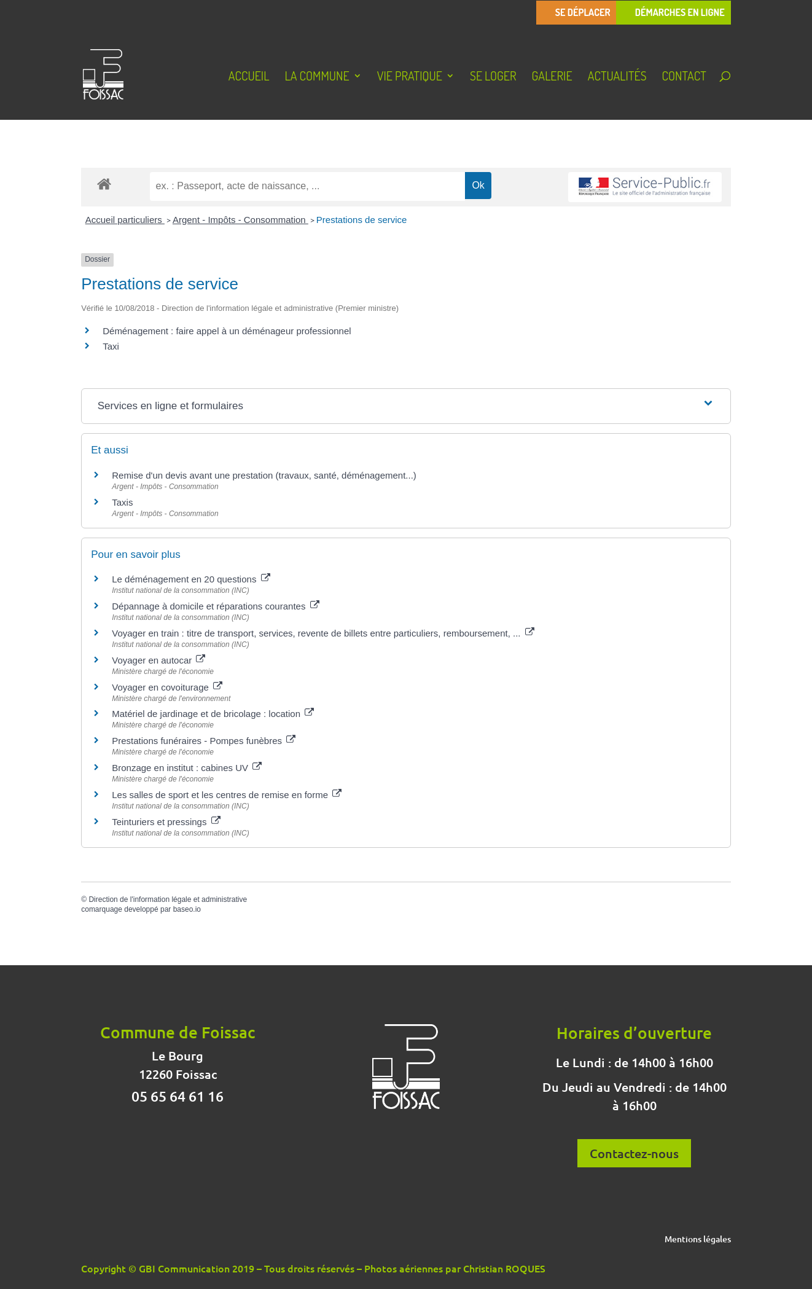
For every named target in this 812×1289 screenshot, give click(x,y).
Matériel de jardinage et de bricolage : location (213, 713)
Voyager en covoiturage (167, 687)
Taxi (111, 346)
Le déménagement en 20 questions (191, 579)
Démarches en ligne (680, 12)
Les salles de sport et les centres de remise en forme (227, 794)
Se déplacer (583, 12)
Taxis (122, 502)
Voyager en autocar (158, 660)
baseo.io (187, 909)
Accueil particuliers (125, 219)
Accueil (249, 77)
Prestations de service (361, 219)
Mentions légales (698, 1240)
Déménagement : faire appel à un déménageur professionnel (227, 331)
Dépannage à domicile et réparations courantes (215, 606)
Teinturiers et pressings (166, 822)
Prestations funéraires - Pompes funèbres (203, 740)
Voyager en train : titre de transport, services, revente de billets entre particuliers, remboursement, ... (323, 633)
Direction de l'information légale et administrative (167, 899)
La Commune (316, 77)
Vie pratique (409, 77)
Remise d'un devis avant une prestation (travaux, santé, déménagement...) (264, 475)
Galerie (552, 77)
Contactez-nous (634, 1153)
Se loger (493, 77)
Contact (684, 77)
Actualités (617, 77)
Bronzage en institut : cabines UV (187, 767)
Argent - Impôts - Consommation (240, 219)
